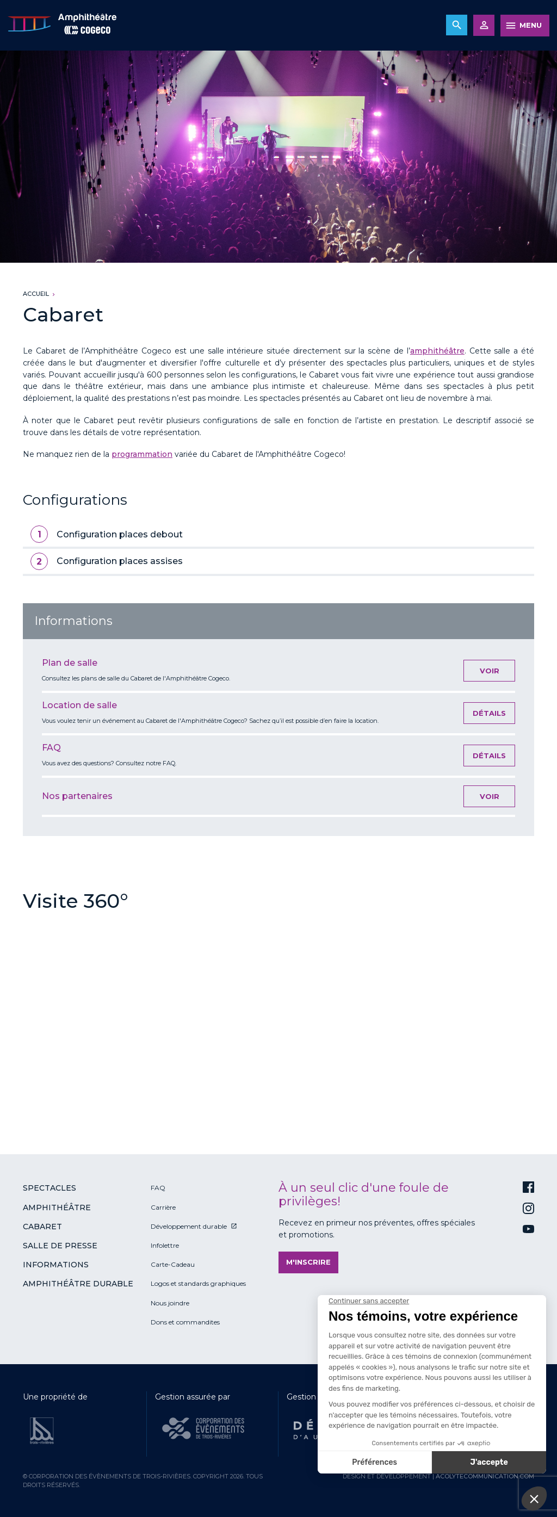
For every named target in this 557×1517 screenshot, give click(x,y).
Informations (56, 1265)
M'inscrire (308, 1262)
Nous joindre (170, 1303)
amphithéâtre (437, 351)
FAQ (158, 1188)
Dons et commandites (185, 1322)
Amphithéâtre (57, 1207)
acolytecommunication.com (485, 1476)
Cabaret (42, 1226)
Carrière (163, 1207)
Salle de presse (60, 1245)
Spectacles (49, 1188)
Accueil (36, 294)
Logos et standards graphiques (198, 1283)
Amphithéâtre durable (78, 1284)
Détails (489, 713)
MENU (530, 25)
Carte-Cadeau (173, 1264)
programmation (142, 454)
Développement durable (189, 1226)
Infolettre (165, 1245)
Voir (489, 670)
